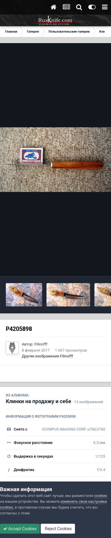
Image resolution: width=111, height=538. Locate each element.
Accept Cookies (20, 528)
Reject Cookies (58, 528)
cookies (100, 495)
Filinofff (40, 344)
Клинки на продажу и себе (38, 401)
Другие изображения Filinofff (47, 356)
